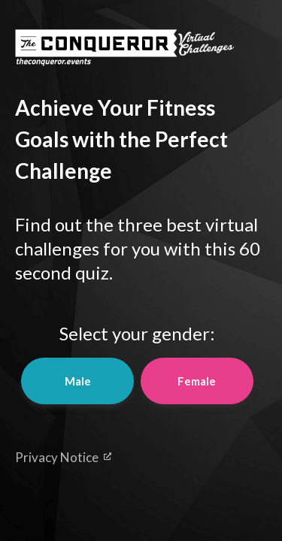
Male (78, 381)
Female (196, 381)
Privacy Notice (63, 457)
